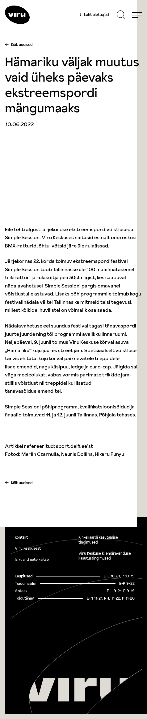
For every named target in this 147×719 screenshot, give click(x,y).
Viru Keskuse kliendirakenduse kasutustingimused (104, 556)
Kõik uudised (21, 44)
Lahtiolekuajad (94, 14)
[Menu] (137, 15)
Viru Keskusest (28, 548)
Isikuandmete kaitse (32, 559)
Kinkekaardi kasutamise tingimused (98, 540)
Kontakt (21, 537)
